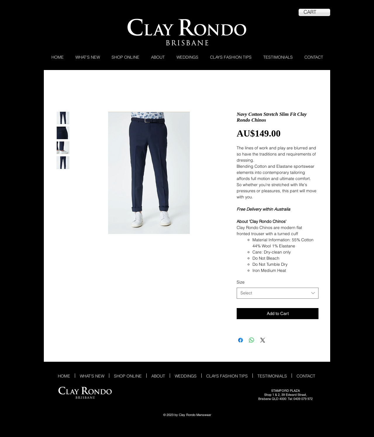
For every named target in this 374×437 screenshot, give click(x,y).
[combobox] (277, 293)
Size (241, 282)
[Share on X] (262, 340)
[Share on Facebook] (240, 340)
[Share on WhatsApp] (251, 340)
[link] (314, 12)
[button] (125, 57)
